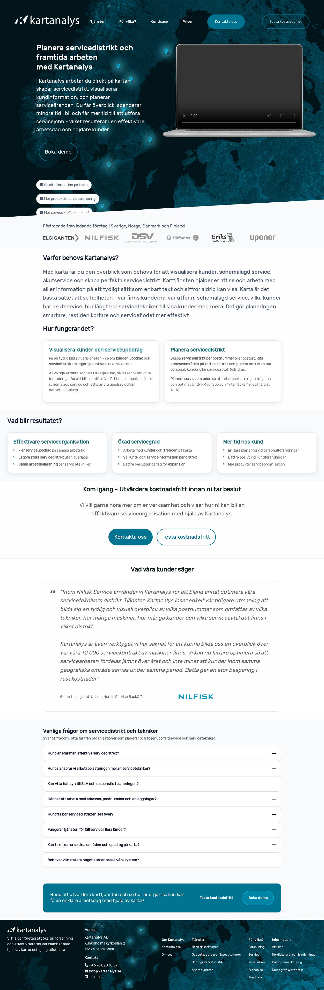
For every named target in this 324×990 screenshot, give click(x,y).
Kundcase (159, 21)
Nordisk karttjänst (205, 947)
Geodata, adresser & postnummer (216, 954)
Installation (256, 962)
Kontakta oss (226, 21)
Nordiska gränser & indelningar (294, 954)
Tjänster (97, 21)
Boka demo (58, 152)
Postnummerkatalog (287, 962)
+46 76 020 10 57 (101, 965)
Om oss (167, 954)
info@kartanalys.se (103, 971)
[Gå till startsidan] (46, 21)
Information (281, 940)
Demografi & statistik (207, 962)
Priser (187, 21)
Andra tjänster (202, 970)
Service (254, 954)
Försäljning (256, 947)
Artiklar (277, 947)
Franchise (255, 970)
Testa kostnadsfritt (286, 21)
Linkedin (94, 977)
